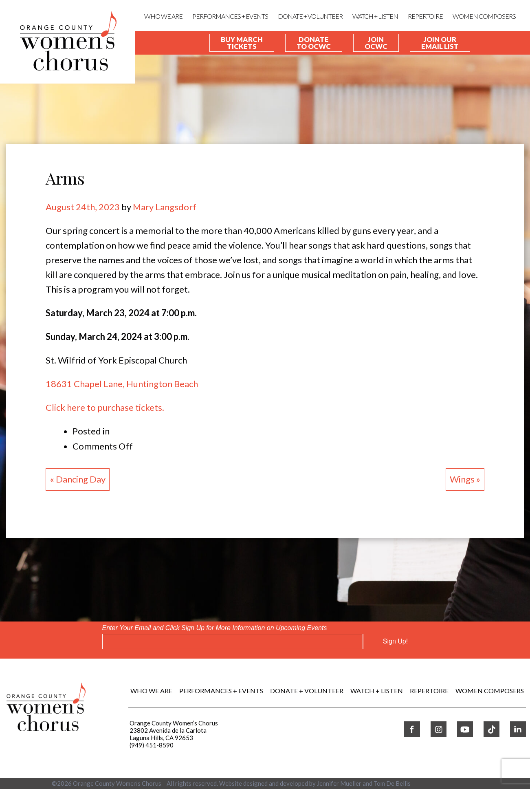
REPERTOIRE (425, 16)
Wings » (465, 479)
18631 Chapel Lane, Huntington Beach (122, 383)
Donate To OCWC (314, 43)
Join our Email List (440, 43)
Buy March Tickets (242, 43)
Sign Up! (395, 641)
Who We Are (163, 16)
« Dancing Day (78, 479)
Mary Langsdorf (164, 206)
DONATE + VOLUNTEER (310, 16)
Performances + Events (230, 16)
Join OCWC (376, 43)
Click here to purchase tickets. (105, 407)
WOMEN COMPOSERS (484, 16)
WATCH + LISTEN (375, 16)
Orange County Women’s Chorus (117, 783)
